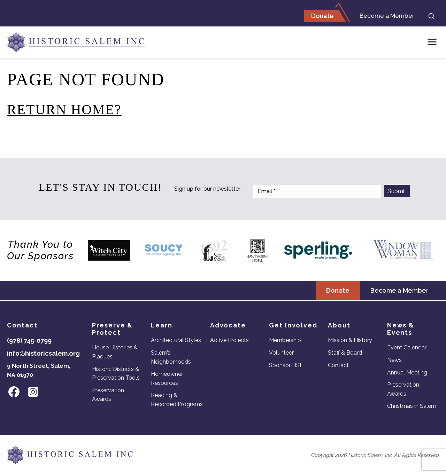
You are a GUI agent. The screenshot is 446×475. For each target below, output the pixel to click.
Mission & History (350, 340)
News (394, 360)
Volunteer (281, 352)
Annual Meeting (407, 372)
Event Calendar (406, 348)
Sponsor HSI (285, 365)
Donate (316, 16)
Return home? (64, 110)
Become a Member (383, 16)
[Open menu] (432, 43)
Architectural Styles (176, 340)
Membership (285, 340)
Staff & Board (345, 352)
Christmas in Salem (411, 406)
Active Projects (229, 340)
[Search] (431, 16)
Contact (338, 365)
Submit (396, 191)
